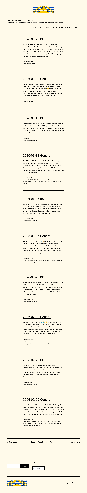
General (37, 103)
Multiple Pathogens (48, 181)
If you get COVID (58, 27)
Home (34, 27)
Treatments (68, 27)
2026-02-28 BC (33, 277)
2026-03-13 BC (33, 118)
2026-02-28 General (37, 317)
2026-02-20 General (37, 400)
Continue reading (44, 56)
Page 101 (53, 442)
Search (9, 463)
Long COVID (35, 181)
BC (31, 63)
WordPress (77, 483)
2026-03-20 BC (33, 39)
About (40, 27)
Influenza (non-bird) (27, 181)
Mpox (55, 423)
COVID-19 (32, 103)
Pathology (53, 343)
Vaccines (46, 27)
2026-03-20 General (37, 79)
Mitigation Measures (36, 343)
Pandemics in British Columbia (20, 20)
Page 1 (33, 442)
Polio (54, 181)
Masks (76, 27)
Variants (25, 183)
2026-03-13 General (37, 155)
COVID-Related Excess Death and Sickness (45, 179)
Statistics (34, 63)
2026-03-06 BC (33, 199)
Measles (41, 181)
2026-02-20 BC (33, 360)
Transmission (40, 262)
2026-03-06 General (37, 236)
